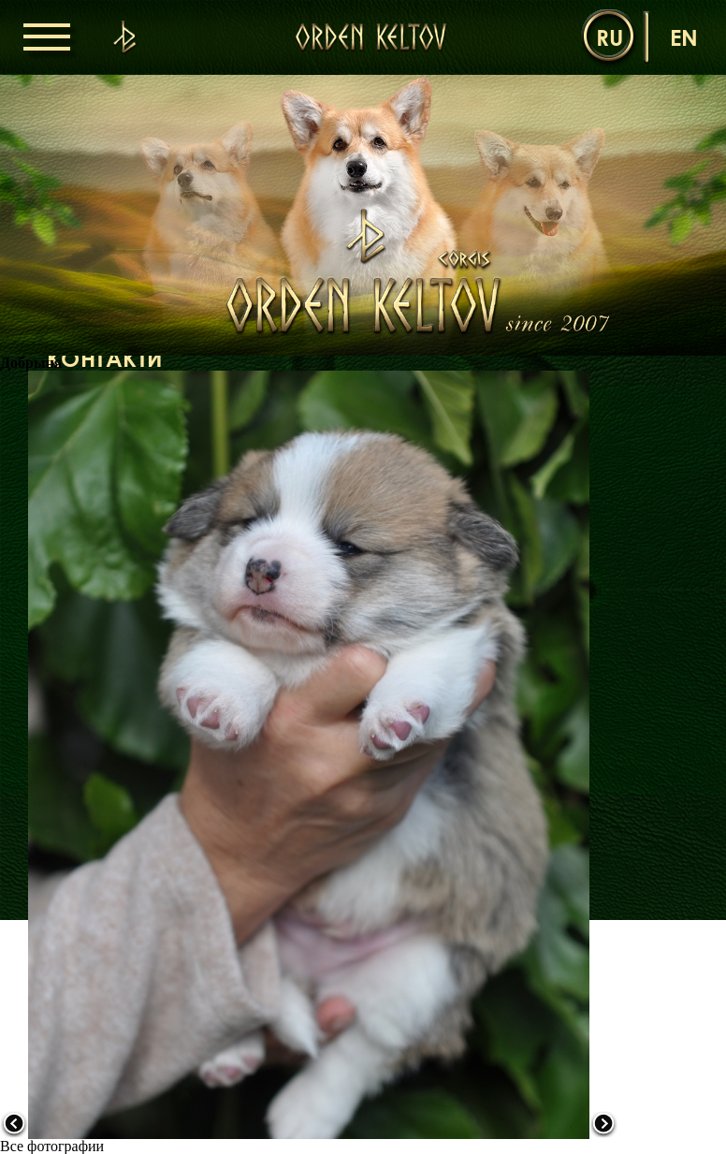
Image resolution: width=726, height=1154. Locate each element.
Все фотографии (52, 1146)
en (684, 37)
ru (609, 37)
